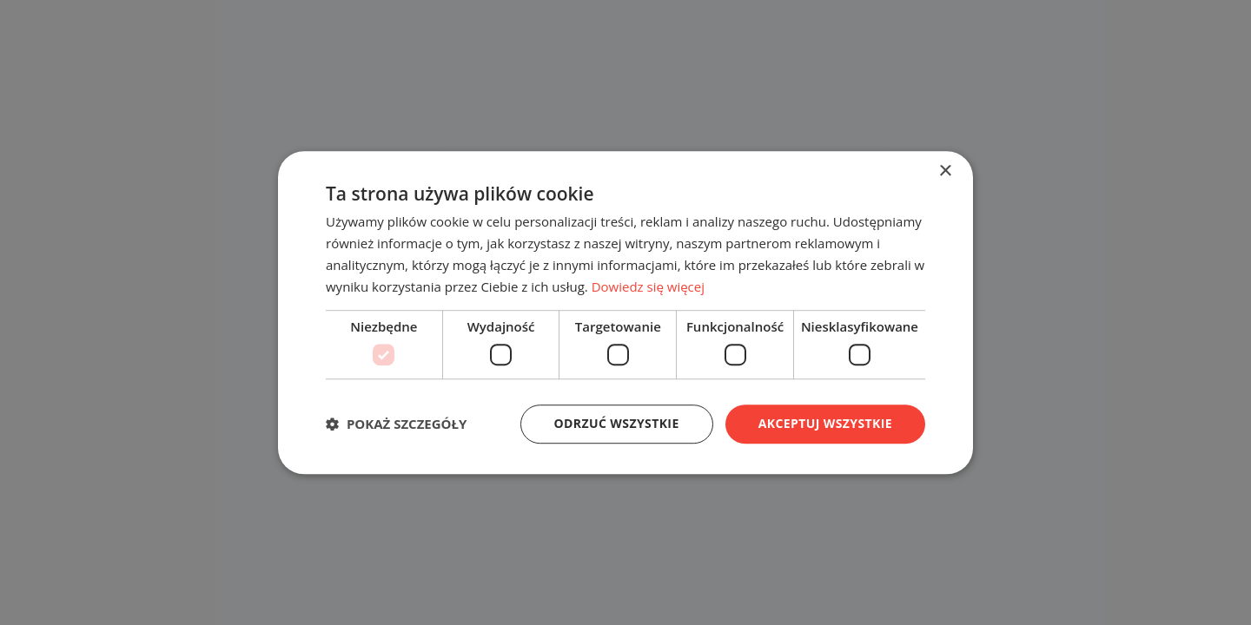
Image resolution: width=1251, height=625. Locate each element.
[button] (396, 423)
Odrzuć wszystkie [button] (616, 423)
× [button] (944, 171)
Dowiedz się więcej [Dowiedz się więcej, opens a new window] (648, 286)
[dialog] (625, 312)
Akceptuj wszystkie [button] (825, 423)
